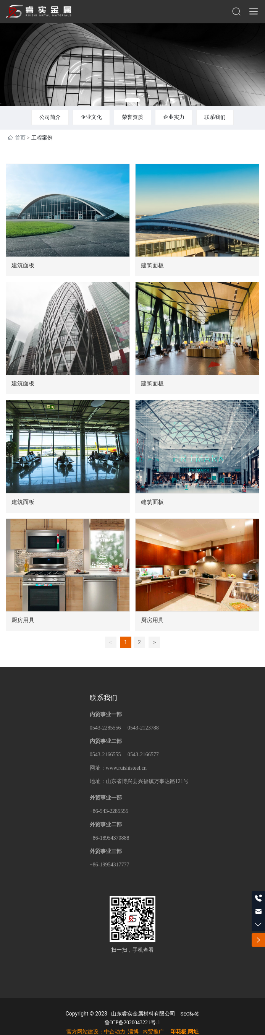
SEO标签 (189, 1014)
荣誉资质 (132, 117)
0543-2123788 (143, 728)
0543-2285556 (105, 728)
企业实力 (173, 117)
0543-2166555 (105, 754)
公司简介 (50, 117)
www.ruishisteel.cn (126, 768)
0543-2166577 (143, 754)
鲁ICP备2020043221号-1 (132, 1022)
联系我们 (215, 117)
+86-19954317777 (109, 865)
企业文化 (91, 117)
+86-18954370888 (109, 838)
